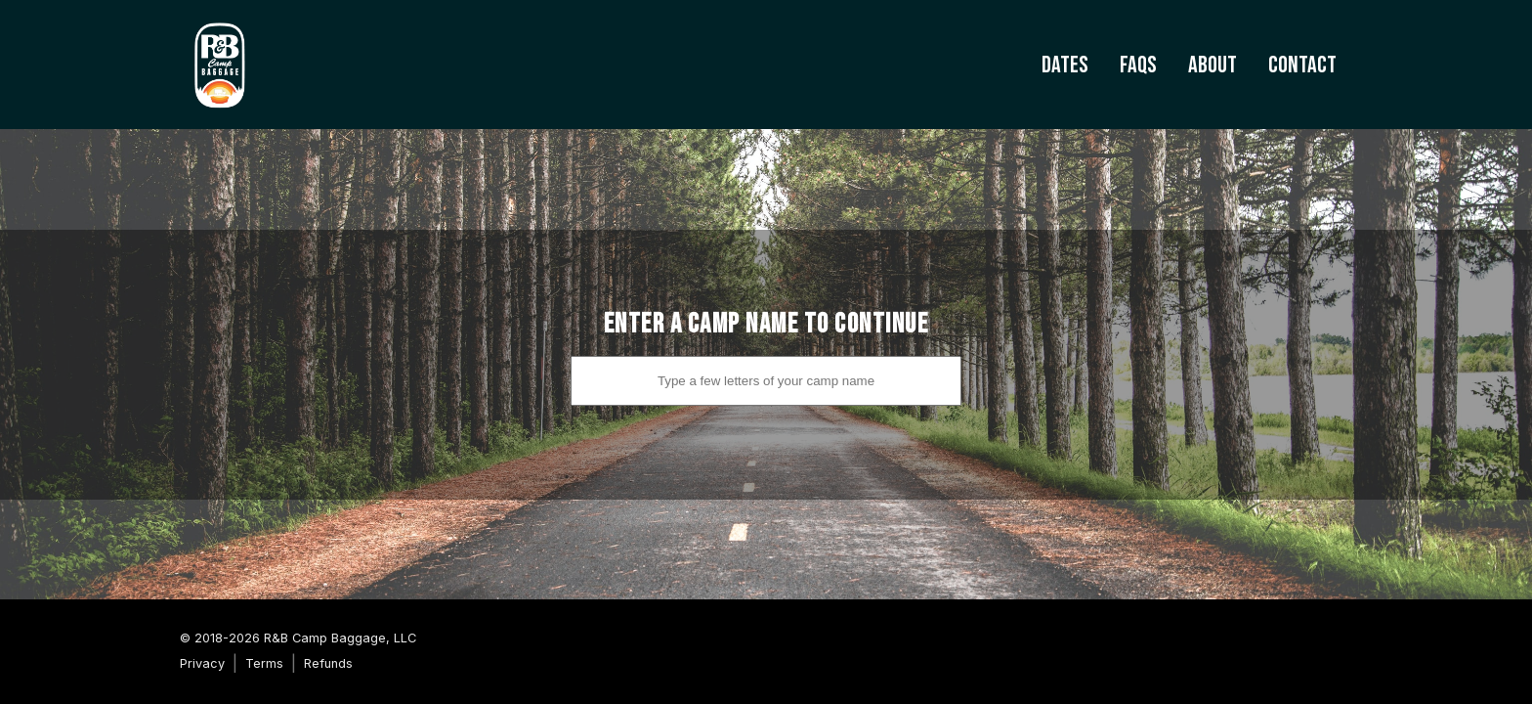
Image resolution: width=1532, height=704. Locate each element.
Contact (1302, 65)
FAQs (1138, 65)
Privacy (202, 663)
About (1212, 65)
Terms (264, 663)
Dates (1065, 65)
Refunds (328, 663)
